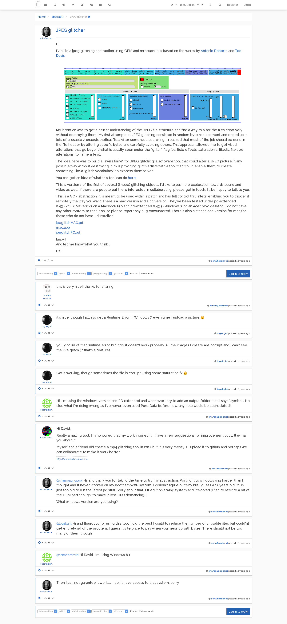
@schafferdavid (67, 555)
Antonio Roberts (214, 51)
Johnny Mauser (219, 305)
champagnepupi (49, 409)
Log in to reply (238, 273)
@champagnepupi (69, 480)
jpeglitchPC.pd (68, 232)
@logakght (64, 523)
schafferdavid (47, 38)
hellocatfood (47, 437)
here (132, 178)
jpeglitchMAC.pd (69, 223)
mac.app (63, 227)
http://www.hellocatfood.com (72, 459)
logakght (47, 326)
